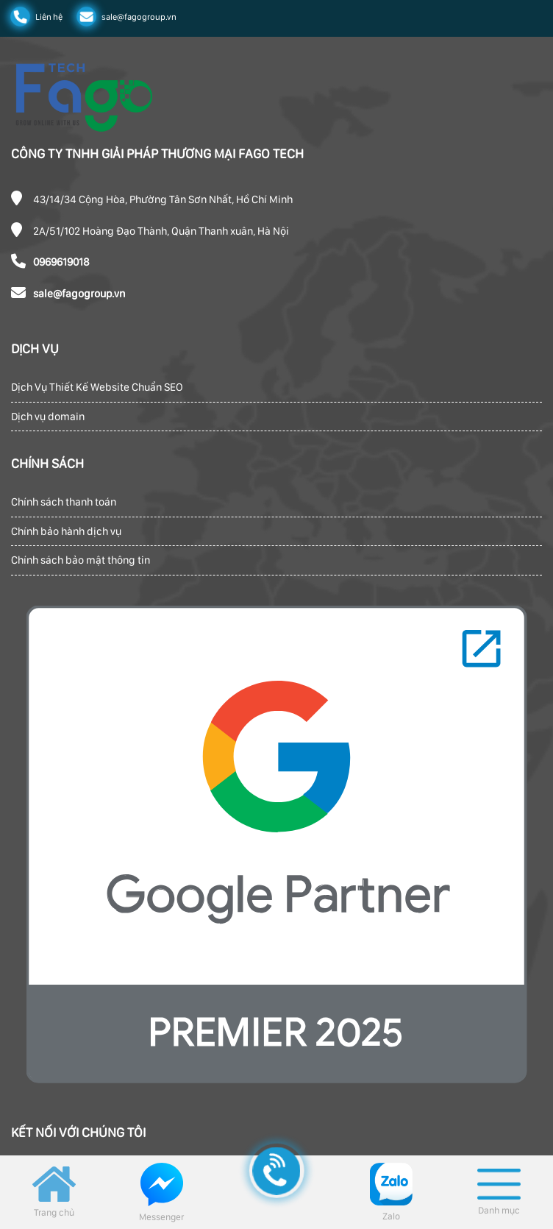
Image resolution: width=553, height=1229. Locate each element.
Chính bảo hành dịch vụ (66, 531)
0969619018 (61, 262)
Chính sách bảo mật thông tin (80, 560)
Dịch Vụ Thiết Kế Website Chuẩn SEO (97, 387)
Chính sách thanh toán (63, 502)
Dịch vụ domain (48, 416)
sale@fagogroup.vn (79, 293)
